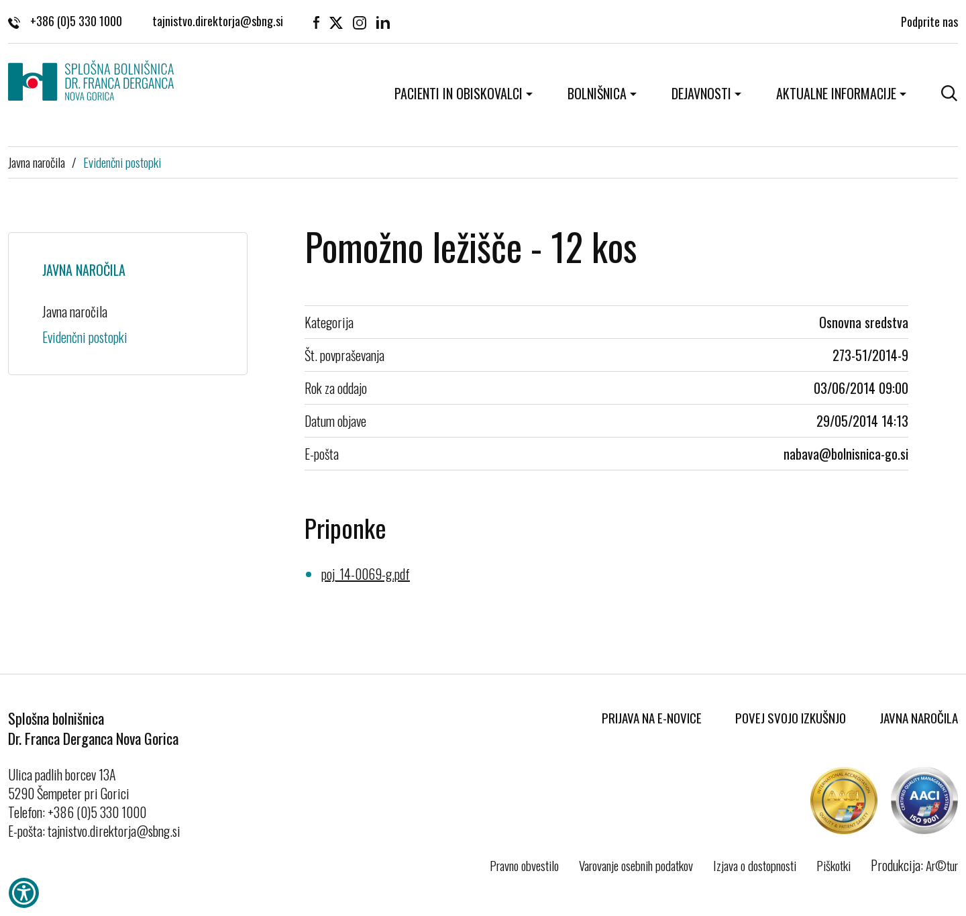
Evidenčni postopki (122, 161)
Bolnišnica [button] (597, 93)
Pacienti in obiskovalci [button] (458, 93)
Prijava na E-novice (652, 717)
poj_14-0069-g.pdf (365, 574)
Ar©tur (942, 865)
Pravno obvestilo (524, 865)
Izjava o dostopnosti (754, 865)
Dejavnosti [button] (701, 93)
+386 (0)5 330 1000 (65, 21)
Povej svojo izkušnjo (790, 717)
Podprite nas (929, 20)
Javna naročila (36, 161)
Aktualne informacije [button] (836, 93)
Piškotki (833, 865)
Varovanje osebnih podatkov (636, 865)
